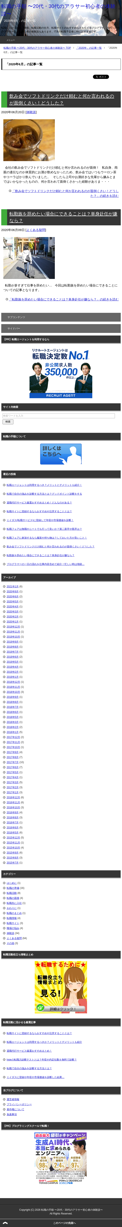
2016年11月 (13, 802)
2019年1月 (13, 676)
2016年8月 (13, 817)
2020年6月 (13, 596)
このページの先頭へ (64, 1223)
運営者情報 (13, 1099)
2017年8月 (13, 757)
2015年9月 (13, 852)
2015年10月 (13, 847)
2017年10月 (13, 747)
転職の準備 (13, 888)
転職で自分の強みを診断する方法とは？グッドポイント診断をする (44, 493)
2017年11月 (13, 742)
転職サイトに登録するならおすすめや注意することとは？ (39, 511)
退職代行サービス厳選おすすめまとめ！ (29, 1050)
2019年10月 (13, 636)
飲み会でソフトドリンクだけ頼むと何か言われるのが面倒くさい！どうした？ (51, 546)
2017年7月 (13, 762)
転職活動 (12, 893)
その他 (10, 943)
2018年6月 (13, 712)
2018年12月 (13, 681)
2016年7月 (13, 822)
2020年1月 (13, 621)
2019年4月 (13, 666)
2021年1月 (13, 586)
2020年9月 (13, 591)
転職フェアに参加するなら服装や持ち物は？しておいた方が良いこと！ (47, 537)
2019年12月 (13, 626)
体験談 (31, 112)
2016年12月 (13, 797)
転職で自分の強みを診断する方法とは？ (29, 1068)
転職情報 (12, 918)
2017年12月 (13, 737)
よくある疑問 (35, 230)
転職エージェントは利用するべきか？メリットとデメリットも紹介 (44, 1042)
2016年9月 (13, 812)
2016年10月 (13, 807)
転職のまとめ (14, 913)
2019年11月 (13, 631)
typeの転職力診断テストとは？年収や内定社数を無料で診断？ (42, 1059)
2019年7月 (13, 651)
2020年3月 (13, 611)
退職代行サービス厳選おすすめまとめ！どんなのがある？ (39, 502)
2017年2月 (13, 787)
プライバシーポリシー (19, 1104)
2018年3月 (13, 722)
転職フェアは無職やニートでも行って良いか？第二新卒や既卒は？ (44, 529)
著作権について (15, 1109)
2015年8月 (13, 857)
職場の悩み (13, 928)
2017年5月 (13, 772)
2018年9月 (13, 697)
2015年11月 (13, 842)
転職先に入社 (14, 903)
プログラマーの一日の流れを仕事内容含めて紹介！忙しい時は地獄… (46, 564)
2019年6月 (13, 656)
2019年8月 (13, 646)
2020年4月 (13, 606)
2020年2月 (13, 616)
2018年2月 (13, 727)
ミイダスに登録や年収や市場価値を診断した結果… (35, 1077)
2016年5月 (13, 832)
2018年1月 (13, 732)
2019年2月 (13, 671)
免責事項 (12, 1114)
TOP (37, 47)
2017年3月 (13, 782)
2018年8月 (13, 702)
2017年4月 (13, 777)
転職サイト (13, 923)
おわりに (12, 908)
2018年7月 (13, 707)
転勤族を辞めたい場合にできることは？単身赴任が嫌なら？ (40, 555)
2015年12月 (13, 837)
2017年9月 (13, 752)
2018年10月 (13, 692)
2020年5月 (13, 601)
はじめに (12, 883)
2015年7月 (13, 862)
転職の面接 (13, 898)
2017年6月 (13, 767)
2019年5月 (13, 661)
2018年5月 (13, 717)
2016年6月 (13, 827)
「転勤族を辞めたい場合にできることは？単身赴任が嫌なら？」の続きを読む (64, 299)
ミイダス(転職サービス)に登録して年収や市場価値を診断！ (40, 520)
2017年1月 (13, 792)
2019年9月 (13, 641)
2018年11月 (13, 686)
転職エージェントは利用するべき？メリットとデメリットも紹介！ (44, 485)
